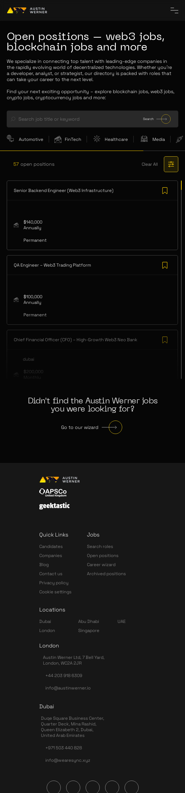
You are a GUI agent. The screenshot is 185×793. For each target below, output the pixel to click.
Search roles (100, 546)
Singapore (88, 630)
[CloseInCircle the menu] (174, 10)
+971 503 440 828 (63, 748)
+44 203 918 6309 (63, 675)
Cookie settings (55, 592)
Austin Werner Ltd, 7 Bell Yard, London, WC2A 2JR (73, 660)
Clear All (150, 164)
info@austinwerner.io (68, 688)
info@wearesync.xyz (67, 760)
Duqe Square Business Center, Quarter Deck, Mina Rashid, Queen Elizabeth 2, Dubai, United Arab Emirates (72, 726)
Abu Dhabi (88, 621)
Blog (44, 564)
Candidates (51, 546)
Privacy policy (53, 583)
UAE (122, 621)
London (47, 630)
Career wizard (101, 564)
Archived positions (106, 574)
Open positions (103, 555)
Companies (50, 555)
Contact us (50, 574)
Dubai (45, 621)
